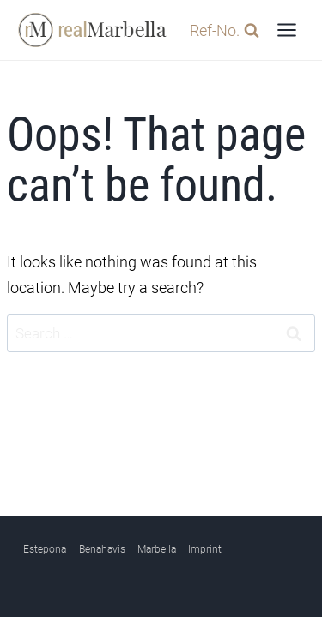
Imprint (205, 549)
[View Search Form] (220, 30)
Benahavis (102, 549)
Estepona (44, 549)
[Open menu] (286, 29)
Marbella (156, 549)
